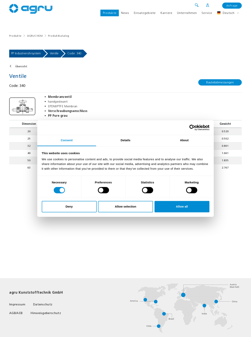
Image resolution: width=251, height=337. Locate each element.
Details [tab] (125, 140)
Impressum (17, 304)
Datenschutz (43, 304)
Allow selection (125, 206)
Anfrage (232, 5)
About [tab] (184, 140)
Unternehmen (187, 13)
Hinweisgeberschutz (45, 313)
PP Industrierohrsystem (26, 53)
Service (207, 13)
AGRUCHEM (35, 35)
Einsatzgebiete (145, 13)
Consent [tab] (67, 140)
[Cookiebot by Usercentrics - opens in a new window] (192, 127)
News (125, 13)
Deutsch (226, 13)
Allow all (182, 206)
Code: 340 (74, 53)
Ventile (54, 53)
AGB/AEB (16, 313)
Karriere (166, 13)
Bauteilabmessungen (220, 82)
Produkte (109, 13)
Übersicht (21, 66)
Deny (69, 206)
